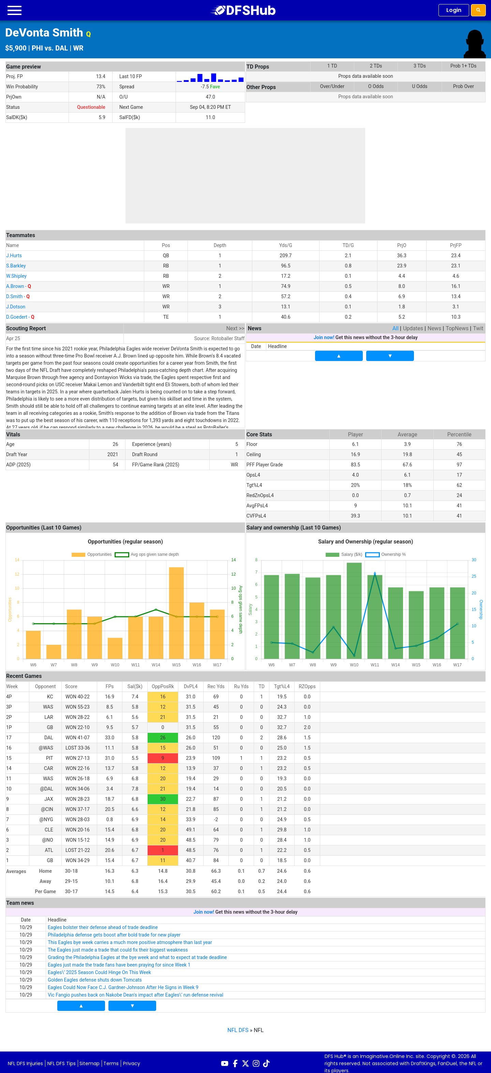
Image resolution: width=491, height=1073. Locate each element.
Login (453, 10)
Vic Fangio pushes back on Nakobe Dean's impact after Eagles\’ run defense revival (135, 992)
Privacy (131, 1061)
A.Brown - (18, 284)
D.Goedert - (20, 314)
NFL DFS (238, 1028)
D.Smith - (18, 294)
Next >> (235, 326)
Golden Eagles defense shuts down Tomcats (95, 977)
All (395, 326)
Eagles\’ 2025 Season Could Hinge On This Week (99, 970)
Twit (478, 326)
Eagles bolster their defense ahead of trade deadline (103, 925)
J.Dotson (15, 304)
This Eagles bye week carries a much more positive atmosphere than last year (130, 940)
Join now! (324, 335)
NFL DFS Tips (61, 1061)
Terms (111, 1061)
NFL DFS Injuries (25, 1061)
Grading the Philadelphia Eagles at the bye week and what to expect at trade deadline (137, 955)
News (434, 326)
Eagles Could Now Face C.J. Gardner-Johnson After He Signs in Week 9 (123, 985)
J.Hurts (14, 253)
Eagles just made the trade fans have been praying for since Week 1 (119, 962)
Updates (413, 326)
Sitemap (89, 1061)
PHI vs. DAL (50, 48)
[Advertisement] (245, 175)
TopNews (457, 326)
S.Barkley (16, 263)
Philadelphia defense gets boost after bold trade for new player (114, 932)
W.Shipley (16, 273)
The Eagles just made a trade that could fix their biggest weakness (118, 947)
